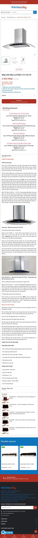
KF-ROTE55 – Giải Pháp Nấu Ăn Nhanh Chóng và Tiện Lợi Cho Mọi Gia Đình (22, 428)
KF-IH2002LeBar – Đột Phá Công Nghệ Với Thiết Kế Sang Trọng (21, 405)
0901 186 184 (23, 2)
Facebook (3, 525)
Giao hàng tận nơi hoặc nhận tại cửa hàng (19, 101)
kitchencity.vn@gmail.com (20, 120)
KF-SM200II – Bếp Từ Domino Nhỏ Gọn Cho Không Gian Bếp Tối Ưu (22, 420)
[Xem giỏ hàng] (33, 536)
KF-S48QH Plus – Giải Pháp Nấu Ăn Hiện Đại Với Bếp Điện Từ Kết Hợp (22, 397)
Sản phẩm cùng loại (8, 441)
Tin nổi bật (4, 394)
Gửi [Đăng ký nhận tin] (35, 507)
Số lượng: (4, 95)
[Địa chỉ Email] (19, 507)
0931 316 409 (21, 147)
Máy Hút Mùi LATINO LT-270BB (27, 464)
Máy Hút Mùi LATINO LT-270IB (8, 464)
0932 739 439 (21, 137)
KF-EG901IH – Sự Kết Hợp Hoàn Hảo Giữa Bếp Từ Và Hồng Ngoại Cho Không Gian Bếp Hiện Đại (22, 413)
